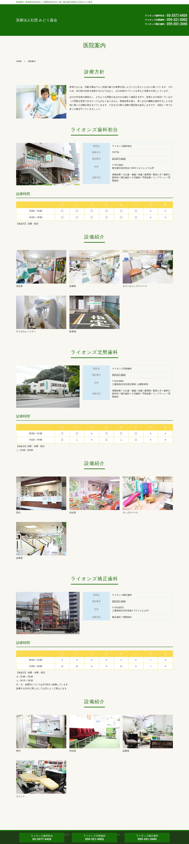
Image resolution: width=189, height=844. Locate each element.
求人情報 (99, 16)
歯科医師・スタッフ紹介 (92, 6)
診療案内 (116, 6)
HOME (130, 16)
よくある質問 (107, 11)
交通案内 (83, 16)
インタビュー (86, 11)
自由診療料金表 (128, 11)
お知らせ (115, 16)
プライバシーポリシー (90, 21)
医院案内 (132, 6)
